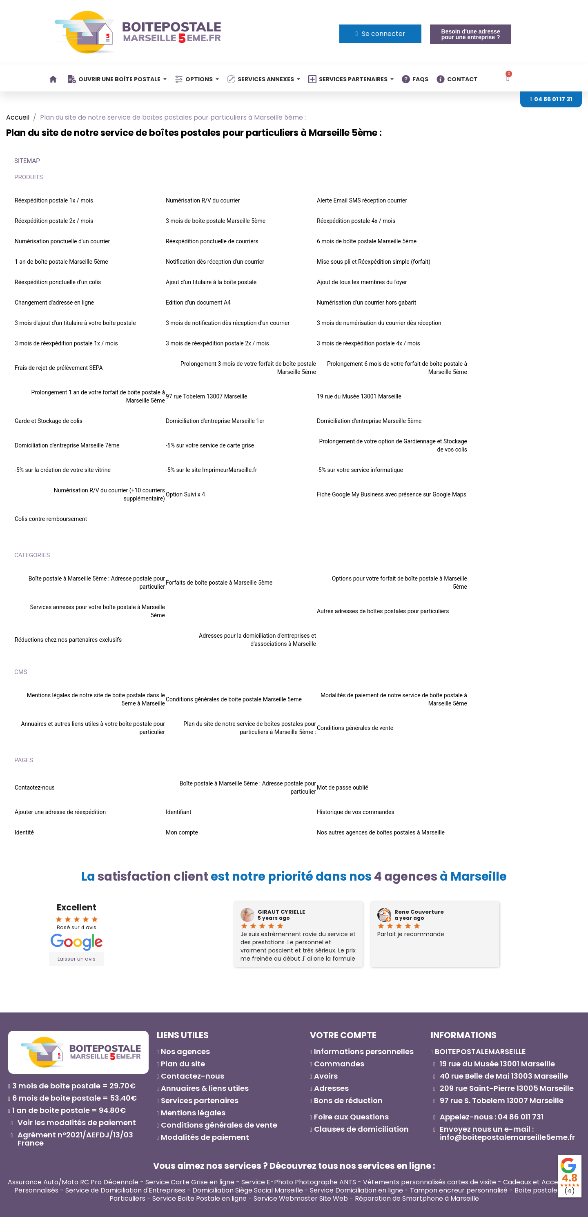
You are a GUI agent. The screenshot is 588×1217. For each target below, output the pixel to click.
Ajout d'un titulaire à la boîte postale (211, 282)
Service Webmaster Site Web (301, 1198)
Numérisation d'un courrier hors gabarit (366, 302)
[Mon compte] (380, 33)
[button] (470, 34)
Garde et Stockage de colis (48, 421)
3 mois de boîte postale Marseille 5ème (215, 221)
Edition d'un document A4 (198, 302)
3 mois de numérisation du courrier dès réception (379, 323)
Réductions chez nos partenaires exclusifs (68, 639)
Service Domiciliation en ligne (356, 1190)
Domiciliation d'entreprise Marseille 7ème (67, 445)
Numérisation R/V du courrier (203, 200)
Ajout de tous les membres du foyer (362, 282)
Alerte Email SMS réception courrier (362, 200)
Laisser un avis (77, 958)
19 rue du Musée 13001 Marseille (359, 396)
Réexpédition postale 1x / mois (54, 200)
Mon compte (182, 832)
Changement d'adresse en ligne (54, 302)
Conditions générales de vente (355, 728)
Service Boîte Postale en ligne (199, 1198)
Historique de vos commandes (355, 812)
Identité (24, 832)
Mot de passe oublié (342, 787)
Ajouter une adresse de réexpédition (60, 812)
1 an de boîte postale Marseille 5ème (61, 261)
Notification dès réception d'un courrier (215, 261)
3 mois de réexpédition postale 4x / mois (368, 343)
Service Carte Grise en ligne (189, 1182)
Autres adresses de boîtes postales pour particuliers (383, 611)
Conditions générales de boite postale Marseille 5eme (234, 699)
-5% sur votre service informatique (360, 470)
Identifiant (179, 812)
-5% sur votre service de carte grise (210, 445)
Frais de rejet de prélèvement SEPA (59, 368)
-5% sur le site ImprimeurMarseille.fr (211, 470)
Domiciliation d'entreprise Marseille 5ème (369, 421)
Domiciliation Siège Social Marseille (247, 1190)
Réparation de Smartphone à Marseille (417, 1198)
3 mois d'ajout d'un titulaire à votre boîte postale (75, 323)
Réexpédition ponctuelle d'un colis (58, 282)
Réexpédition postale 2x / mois (54, 221)
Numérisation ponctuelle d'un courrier (62, 241)
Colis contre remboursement (51, 519)
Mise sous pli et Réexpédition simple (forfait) (373, 261)
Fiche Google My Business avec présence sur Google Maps (391, 494)
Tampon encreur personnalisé (459, 1190)
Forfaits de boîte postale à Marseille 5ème (219, 582)
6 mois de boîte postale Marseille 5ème (366, 241)
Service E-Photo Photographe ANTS (298, 1182)
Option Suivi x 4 (185, 494)
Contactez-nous (35, 787)
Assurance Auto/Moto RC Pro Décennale (73, 1182)
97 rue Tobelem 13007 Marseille (206, 396)
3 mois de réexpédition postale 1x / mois (66, 343)
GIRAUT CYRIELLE (281, 912)
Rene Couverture (419, 912)
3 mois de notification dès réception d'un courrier (228, 323)
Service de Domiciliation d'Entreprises (125, 1190)
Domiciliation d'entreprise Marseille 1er (215, 421)
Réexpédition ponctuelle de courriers (212, 241)
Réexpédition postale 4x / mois (356, 221)
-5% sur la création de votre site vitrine (63, 470)
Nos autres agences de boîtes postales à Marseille (381, 832)
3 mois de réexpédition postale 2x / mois (217, 343)
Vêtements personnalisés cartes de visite (429, 1182)
